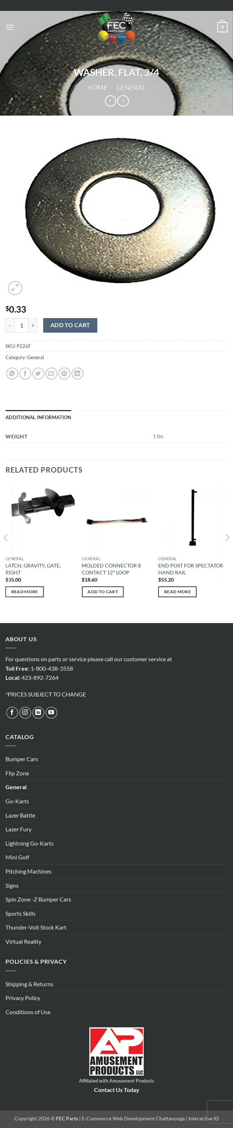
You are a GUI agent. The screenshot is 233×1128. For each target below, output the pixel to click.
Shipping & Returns (29, 983)
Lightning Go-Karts (29, 843)
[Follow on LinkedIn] (38, 713)
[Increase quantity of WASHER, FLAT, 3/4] (33, 325)
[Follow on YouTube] (51, 713)
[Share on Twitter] (38, 374)
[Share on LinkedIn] (77, 374)
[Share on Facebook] (25, 374)
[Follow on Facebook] (12, 713)
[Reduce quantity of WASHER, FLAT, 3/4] (9, 325)
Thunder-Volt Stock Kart (35, 927)
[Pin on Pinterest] (64, 374)
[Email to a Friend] (51, 374)
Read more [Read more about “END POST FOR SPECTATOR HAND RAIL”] (177, 591)
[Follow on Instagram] (25, 713)
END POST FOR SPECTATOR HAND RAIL (190, 568)
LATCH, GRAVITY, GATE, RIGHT (33, 568)
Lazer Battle (20, 815)
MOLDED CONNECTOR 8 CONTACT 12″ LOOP (111, 568)
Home (97, 88)
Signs (12, 885)
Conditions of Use (27, 1011)
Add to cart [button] (102, 591)
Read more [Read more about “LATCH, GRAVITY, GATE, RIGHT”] (24, 591)
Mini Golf (17, 857)
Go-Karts (17, 801)
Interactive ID (203, 1118)
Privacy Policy (22, 997)
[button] (9, 27)
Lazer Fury (18, 829)
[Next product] (110, 101)
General (131, 88)
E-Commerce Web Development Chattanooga (133, 1118)
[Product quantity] (21, 325)
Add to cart (70, 325)
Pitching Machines (28, 871)
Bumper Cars (21, 758)
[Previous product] (122, 101)
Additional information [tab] (38, 417)
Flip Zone (17, 773)
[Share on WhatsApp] (12, 374)
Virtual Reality (23, 941)
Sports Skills (20, 913)
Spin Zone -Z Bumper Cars (38, 899)
